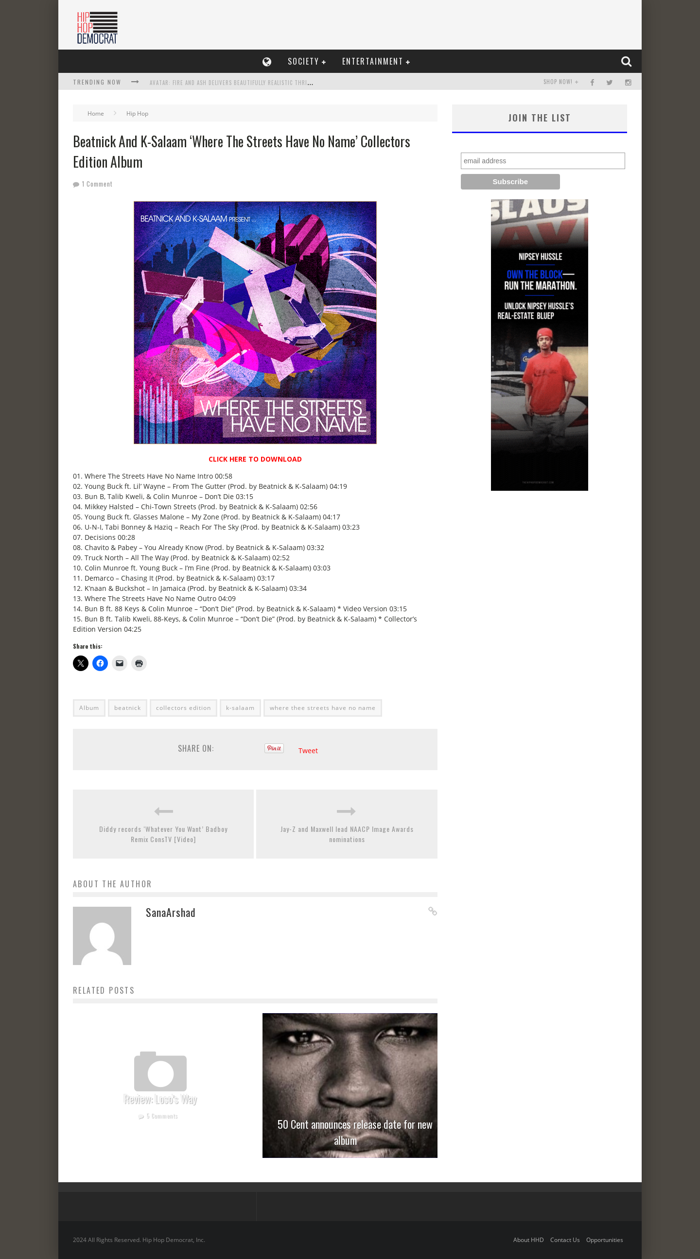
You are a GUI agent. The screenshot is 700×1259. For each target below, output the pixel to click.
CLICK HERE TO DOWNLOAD (255, 459)
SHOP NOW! (558, 82)
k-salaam (240, 708)
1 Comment (97, 184)
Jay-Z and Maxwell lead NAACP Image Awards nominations (347, 834)
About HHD (528, 1240)
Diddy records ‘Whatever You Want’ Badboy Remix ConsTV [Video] (163, 834)
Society (303, 61)
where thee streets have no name (323, 708)
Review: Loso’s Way (160, 1098)
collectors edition (183, 708)
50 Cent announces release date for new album (355, 1132)
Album (89, 708)
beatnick (127, 708)
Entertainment (372, 61)
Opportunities (604, 1240)
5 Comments (162, 1116)
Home (96, 113)
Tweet (308, 750)
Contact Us (565, 1240)
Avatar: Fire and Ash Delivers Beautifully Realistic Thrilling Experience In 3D (259, 82)
